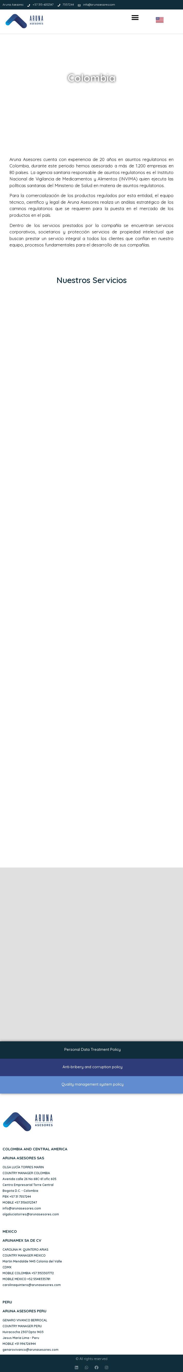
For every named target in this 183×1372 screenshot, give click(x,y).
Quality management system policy (93, 1084)
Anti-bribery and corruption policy (93, 1066)
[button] (135, 18)
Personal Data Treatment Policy (92, 1049)
